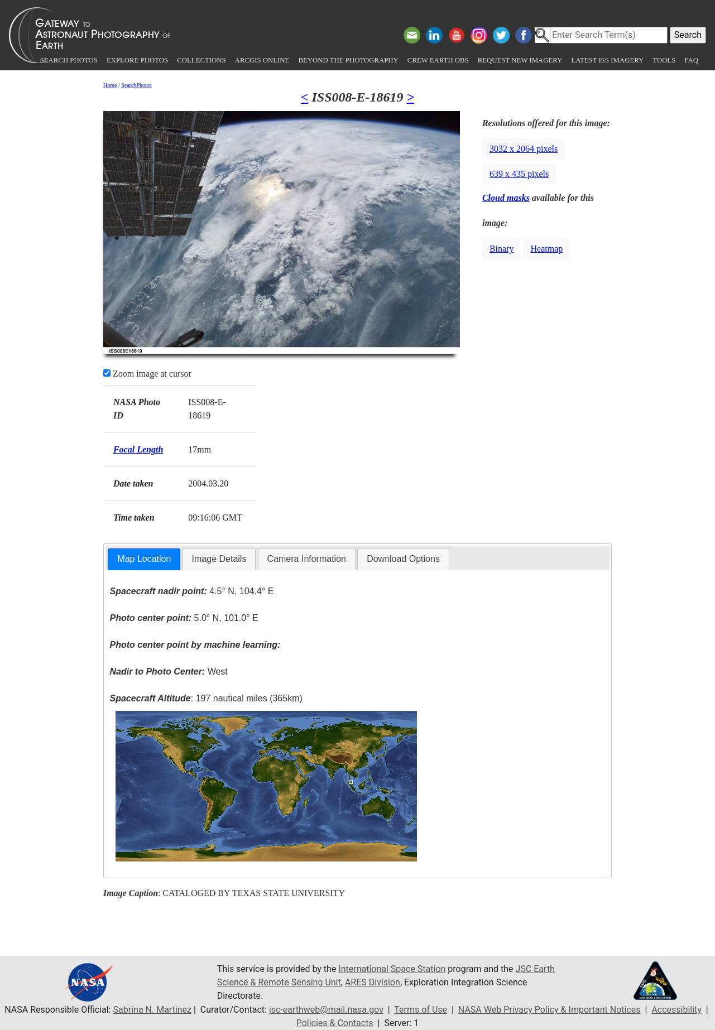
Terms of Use (420, 1009)
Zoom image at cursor (147, 373)
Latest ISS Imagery (607, 60)
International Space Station (391, 969)
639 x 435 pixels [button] (519, 174)
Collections (201, 60)
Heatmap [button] (546, 248)
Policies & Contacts (334, 1023)
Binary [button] (502, 248)
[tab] (144, 559)
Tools (663, 60)
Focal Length (138, 449)
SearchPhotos (136, 85)
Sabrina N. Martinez (152, 1009)
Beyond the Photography (348, 60)
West (169, 671)
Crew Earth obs (438, 60)
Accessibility (676, 1009)
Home (110, 85)
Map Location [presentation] (144, 559)
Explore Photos (137, 60)
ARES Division (372, 982)
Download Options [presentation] (403, 559)
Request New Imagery (520, 60)
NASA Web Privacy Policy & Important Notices (549, 1009)
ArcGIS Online (262, 60)
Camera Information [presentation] (306, 559)
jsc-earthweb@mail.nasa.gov (326, 1009)
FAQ (691, 60)
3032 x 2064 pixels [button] (524, 148)
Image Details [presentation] (219, 559)
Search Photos (69, 60)
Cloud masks (506, 198)
